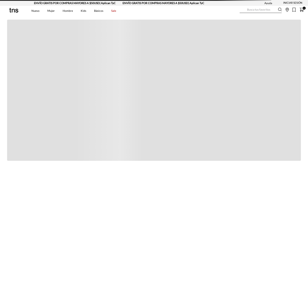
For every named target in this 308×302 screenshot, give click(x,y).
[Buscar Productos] (243, 10)
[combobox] (261, 10)
